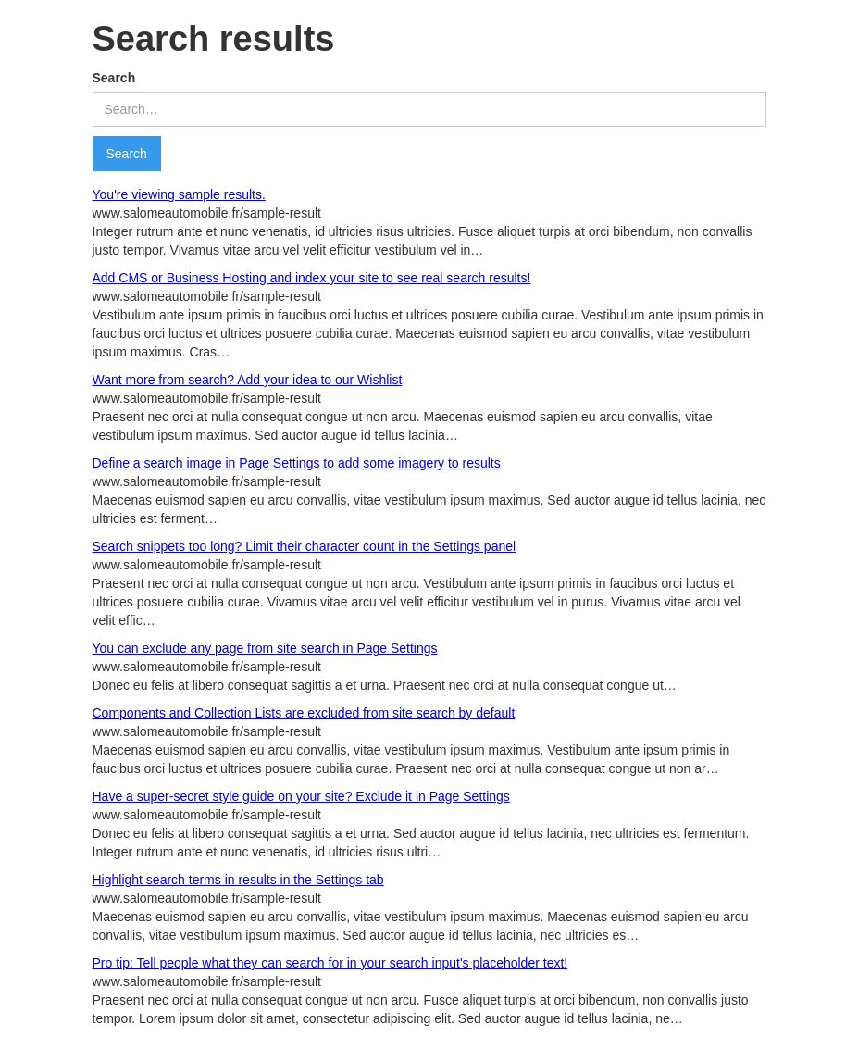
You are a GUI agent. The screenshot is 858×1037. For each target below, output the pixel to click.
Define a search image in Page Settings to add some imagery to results (297, 463)
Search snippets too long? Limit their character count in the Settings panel (304, 546)
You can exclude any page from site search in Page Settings (265, 648)
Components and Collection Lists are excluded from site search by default (304, 713)
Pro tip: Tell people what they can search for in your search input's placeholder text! (330, 963)
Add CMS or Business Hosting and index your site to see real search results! (312, 277)
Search (114, 77)
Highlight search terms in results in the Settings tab (238, 879)
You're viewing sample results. (179, 194)
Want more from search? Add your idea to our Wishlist (248, 379)
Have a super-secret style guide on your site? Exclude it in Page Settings (301, 796)
